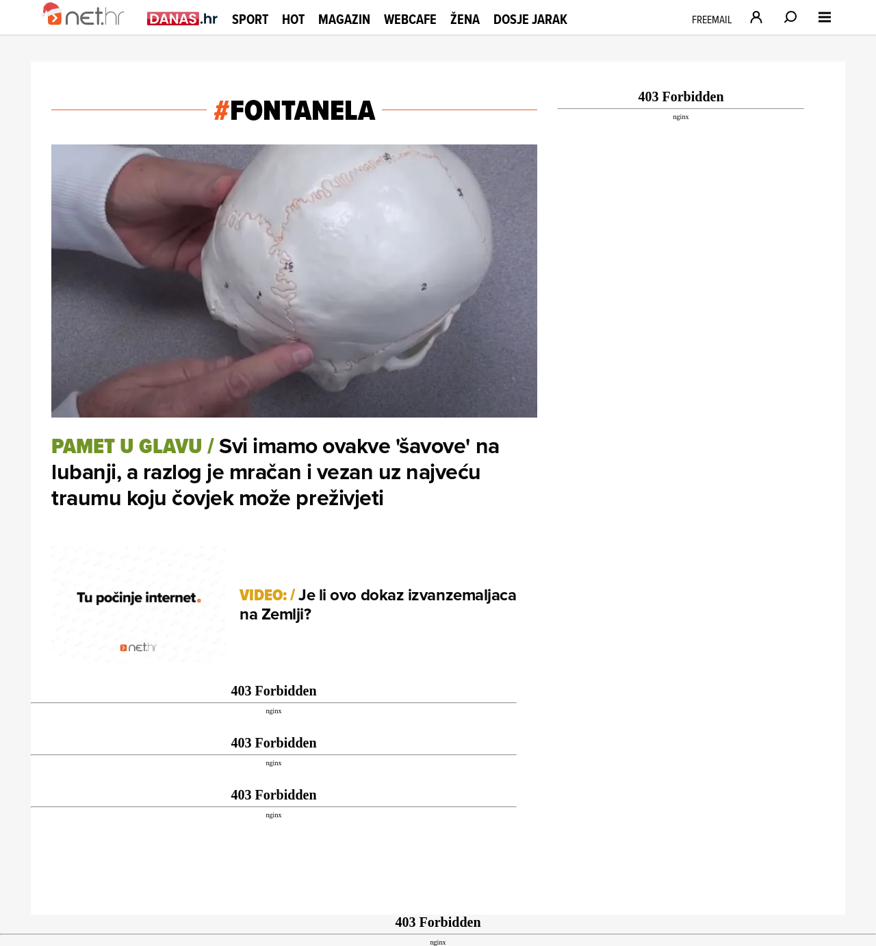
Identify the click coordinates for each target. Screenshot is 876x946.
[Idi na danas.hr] (182, 18)
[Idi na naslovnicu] (90, 31)
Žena (465, 19)
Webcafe (410, 19)
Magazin (344, 19)
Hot (293, 19)
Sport (250, 19)
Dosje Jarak (530, 19)
